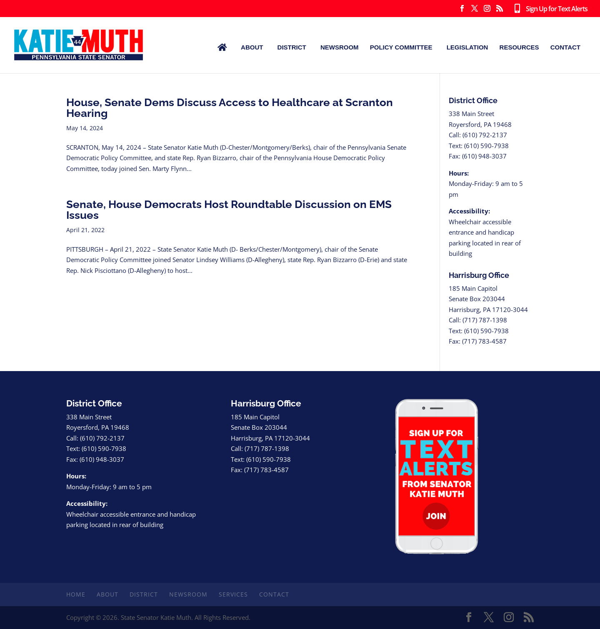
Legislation (467, 47)
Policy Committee (401, 47)
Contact (565, 47)
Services (233, 594)
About (252, 47)
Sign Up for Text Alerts (549, 9)
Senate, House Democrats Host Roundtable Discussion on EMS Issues (229, 209)
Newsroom (339, 47)
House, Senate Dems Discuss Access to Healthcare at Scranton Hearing (229, 107)
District (292, 47)
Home (75, 594)
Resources (519, 47)
